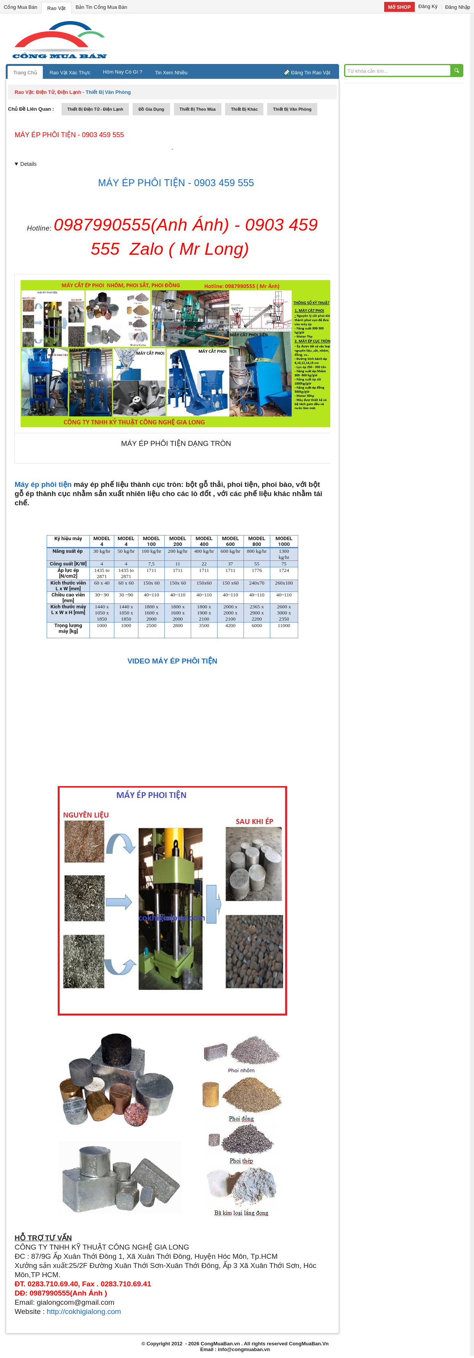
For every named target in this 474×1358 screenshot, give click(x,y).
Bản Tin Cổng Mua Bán (101, 7)
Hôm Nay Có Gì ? (123, 72)
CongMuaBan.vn (220, 1344)
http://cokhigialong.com (84, 1311)
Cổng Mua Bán (20, 7)
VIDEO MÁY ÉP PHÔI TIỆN (172, 661)
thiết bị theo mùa (198, 109)
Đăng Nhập (457, 7)
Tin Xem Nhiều (171, 72)
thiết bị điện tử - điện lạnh (95, 109)
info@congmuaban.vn (244, 1349)
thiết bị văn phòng (292, 109)
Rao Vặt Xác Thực (70, 72)
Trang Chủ (25, 72)
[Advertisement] (302, 38)
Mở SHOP (399, 7)
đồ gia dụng (151, 109)
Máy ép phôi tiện (43, 484)
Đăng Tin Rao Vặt (310, 72)
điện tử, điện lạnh (58, 92)
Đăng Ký (428, 6)
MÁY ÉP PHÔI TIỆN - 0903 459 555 (69, 135)
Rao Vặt (56, 8)
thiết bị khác (244, 109)
